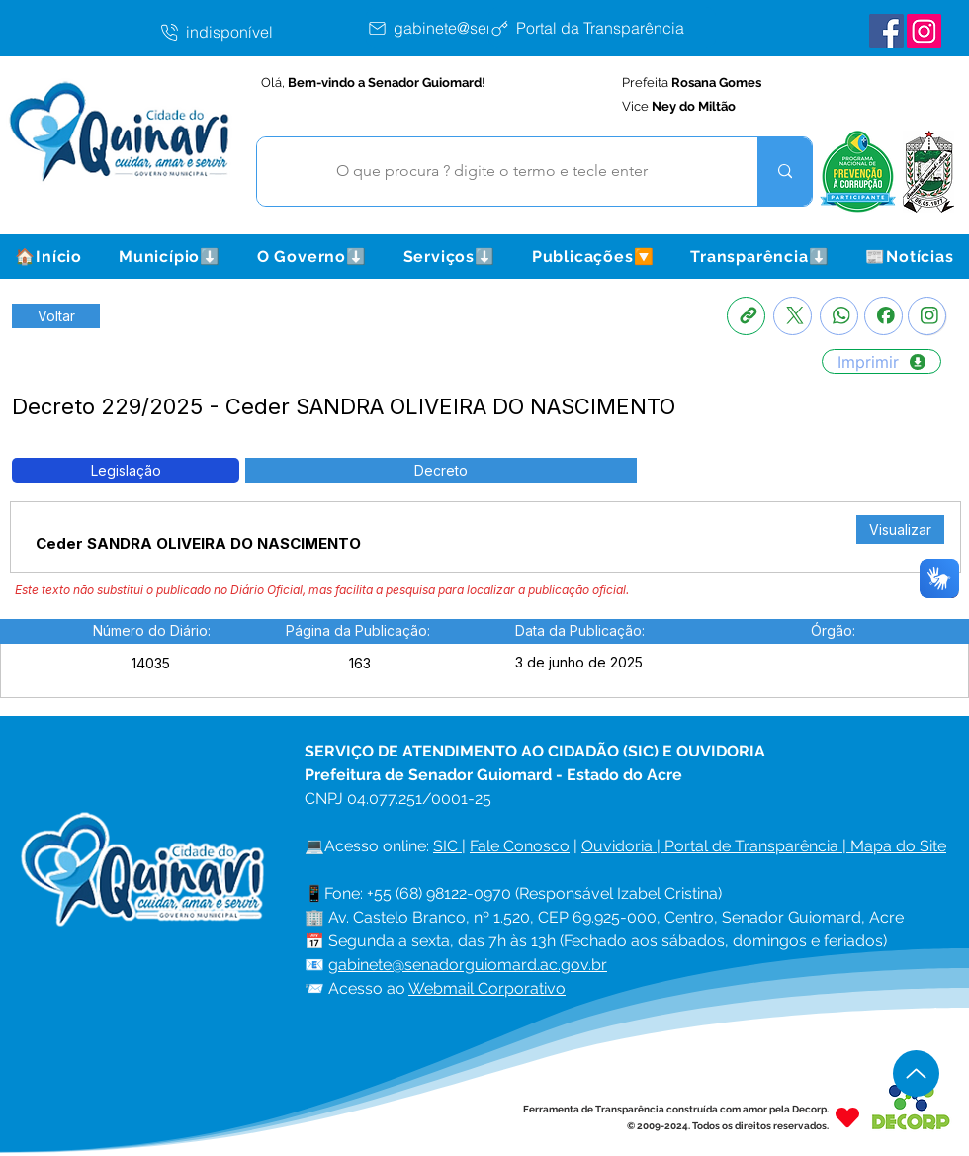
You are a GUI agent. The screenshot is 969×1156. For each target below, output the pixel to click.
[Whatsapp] (839, 316)
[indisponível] (262, 31)
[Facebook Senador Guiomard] (886, 31)
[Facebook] (883, 316)
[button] (169, 256)
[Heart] (847, 1117)
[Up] (916, 1073)
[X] (792, 316)
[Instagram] (927, 316)
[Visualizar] (900, 529)
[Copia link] (746, 316)
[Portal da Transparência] (602, 27)
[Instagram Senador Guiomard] (924, 31)
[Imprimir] (881, 361)
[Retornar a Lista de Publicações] (56, 316)
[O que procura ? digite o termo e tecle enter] (492, 171)
